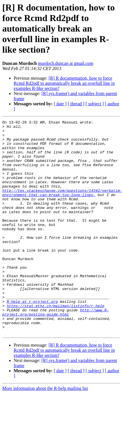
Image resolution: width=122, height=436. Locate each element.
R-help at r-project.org (32, 338)
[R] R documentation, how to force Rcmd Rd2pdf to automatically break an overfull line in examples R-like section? (64, 83)
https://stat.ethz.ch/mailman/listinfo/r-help (55, 343)
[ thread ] (76, 103)
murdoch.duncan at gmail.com (65, 63)
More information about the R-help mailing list (45, 431)
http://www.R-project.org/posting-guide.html (55, 351)
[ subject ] (95, 103)
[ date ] (60, 103)
